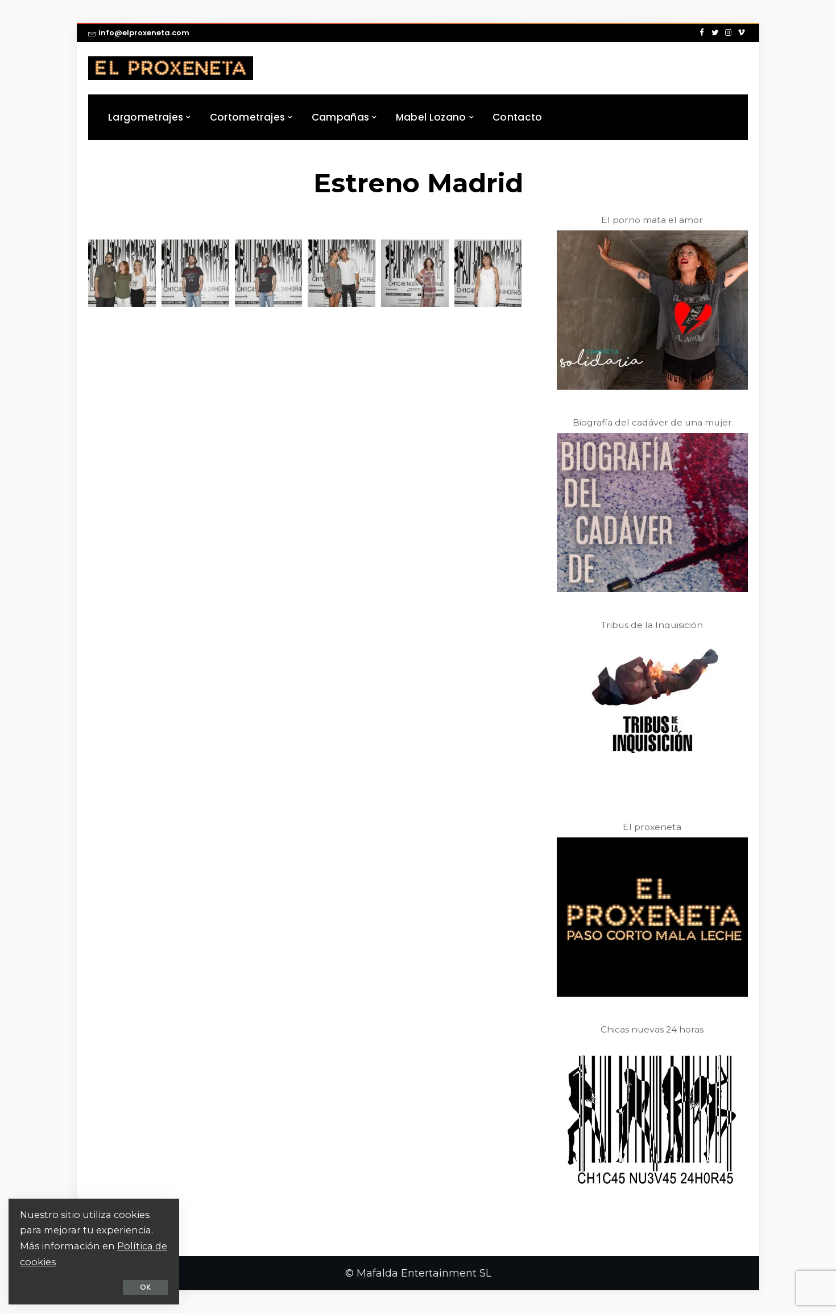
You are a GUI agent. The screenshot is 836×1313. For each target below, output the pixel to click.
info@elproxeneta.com (138, 32)
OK (145, 1287)
